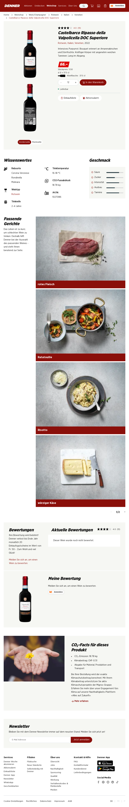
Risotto (42, 430)
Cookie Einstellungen (13, 801)
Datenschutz (45, 801)
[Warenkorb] (92, 6)
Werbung (54, 780)
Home (6, 15)
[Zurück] (111, 512)
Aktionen (28, 6)
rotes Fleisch (46, 284)
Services (62, 6)
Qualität (53, 776)
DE (111, 801)
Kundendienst (80, 769)
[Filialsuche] (98, 6)
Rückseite (36, 142)
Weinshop (51, 6)
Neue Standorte (34, 765)
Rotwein (55, 15)
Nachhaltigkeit (56, 769)
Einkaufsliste (9, 771)
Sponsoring (55, 772)
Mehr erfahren (79, 701)
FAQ (76, 762)
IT (124, 801)
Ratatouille (45, 357)
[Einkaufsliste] (105, 6)
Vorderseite (24, 142)
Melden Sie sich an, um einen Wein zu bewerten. (23, 561)
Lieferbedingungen (82, 772)
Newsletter (9, 779)
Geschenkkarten (11, 786)
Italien (66, 15)
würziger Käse (47, 503)
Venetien (78, 15)
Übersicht (54, 762)
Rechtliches (31, 801)
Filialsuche (32, 762)
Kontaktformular (81, 765)
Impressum (59, 801)
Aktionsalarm (10, 768)
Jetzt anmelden (81, 739)
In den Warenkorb (93, 82)
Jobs (52, 765)
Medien (53, 790)
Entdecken (39, 6)
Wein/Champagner (37, 15)
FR (118, 801)
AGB (70, 801)
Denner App (9, 775)
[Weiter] (124, 512)
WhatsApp (8, 782)
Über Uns (72, 6)
